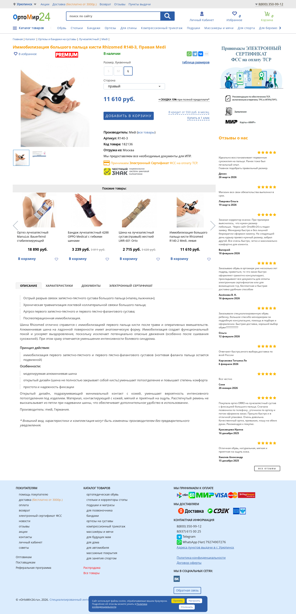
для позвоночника (100, 510)
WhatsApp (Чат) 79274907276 (201, 542)
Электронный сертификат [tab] (131, 286)
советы (24, 548)
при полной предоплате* (183, 99)
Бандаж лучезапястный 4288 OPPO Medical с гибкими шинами (88, 236)
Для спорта (246, 28)
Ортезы (110, 28)
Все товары (91, 573)
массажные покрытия (102, 553)
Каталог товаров (31, 28)
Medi (104, 39)
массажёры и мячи (100, 532)
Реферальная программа (33, 568)
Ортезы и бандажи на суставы (57, 39)
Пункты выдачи (140, 4)
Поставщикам (25, 562)
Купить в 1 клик (198, 118)
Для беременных (272, 28)
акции (23, 532)
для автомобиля (98, 548)
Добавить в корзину (130, 115)
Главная (18, 39)
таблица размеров (195, 62)
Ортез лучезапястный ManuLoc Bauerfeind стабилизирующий (32, 236)
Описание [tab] (28, 286)
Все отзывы (267, 468)
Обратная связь (187, 590)
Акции (45, 4)
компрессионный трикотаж (106, 526)
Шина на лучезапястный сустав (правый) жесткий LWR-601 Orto (136, 236)
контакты (25, 537)
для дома (93, 542)
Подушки (193, 28)
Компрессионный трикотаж (162, 28)
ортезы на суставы (100, 521)
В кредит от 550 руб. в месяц (188, 112)
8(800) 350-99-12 (270, 4)
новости (24, 521)
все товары (146, 132)
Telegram (186, 536)
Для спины (129, 28)
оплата (24, 505)
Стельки (77, 28)
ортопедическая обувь (102, 494)
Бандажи (93, 28)
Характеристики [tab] (59, 286)
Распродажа (91, 568)
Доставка (74, 4)
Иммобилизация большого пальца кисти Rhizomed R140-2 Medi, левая (188, 236)
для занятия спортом (101, 558)
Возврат (105, 4)
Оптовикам (24, 557)
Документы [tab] (91, 286)
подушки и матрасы (101, 505)
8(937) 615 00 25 (189, 531)
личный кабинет (30, 542)
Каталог (30, 39)
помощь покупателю (33, 494)
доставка (41, 500)
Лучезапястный (89, 39)
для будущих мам (99, 537)
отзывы (24, 526)
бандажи (93, 516)
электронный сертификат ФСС (40, 516)
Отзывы (119, 4)
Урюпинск (24, 4)
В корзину (27, 258)
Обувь (61, 28)
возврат (24, 510)
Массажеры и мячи (218, 28)
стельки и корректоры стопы (107, 500)
